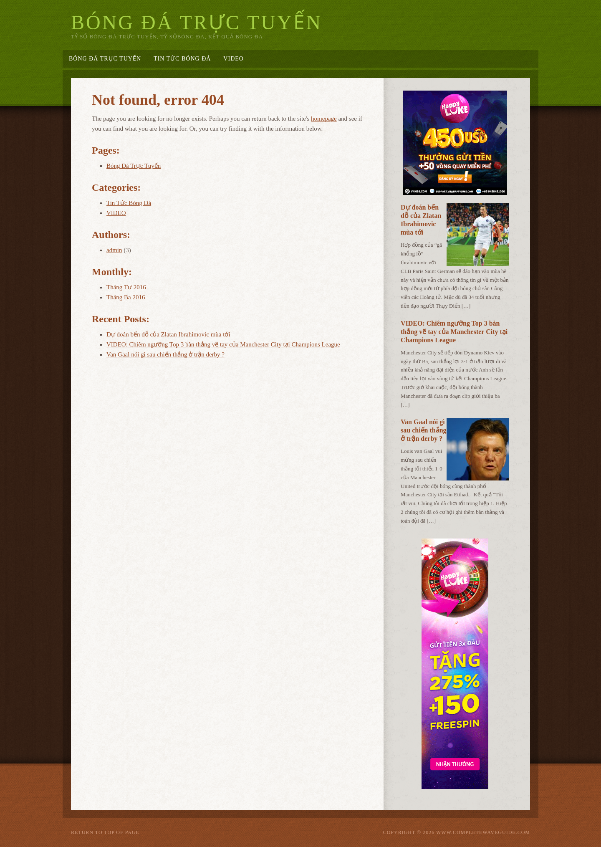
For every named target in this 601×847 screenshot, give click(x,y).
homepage (324, 118)
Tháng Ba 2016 (125, 297)
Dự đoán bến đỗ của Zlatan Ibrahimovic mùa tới (168, 334)
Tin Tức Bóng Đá (182, 59)
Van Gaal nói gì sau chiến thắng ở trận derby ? (165, 354)
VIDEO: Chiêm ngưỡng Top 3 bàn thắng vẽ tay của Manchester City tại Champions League (223, 344)
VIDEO (233, 59)
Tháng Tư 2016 (126, 287)
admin (114, 250)
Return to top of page (105, 832)
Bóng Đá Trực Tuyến (196, 22)
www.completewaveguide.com (483, 832)
